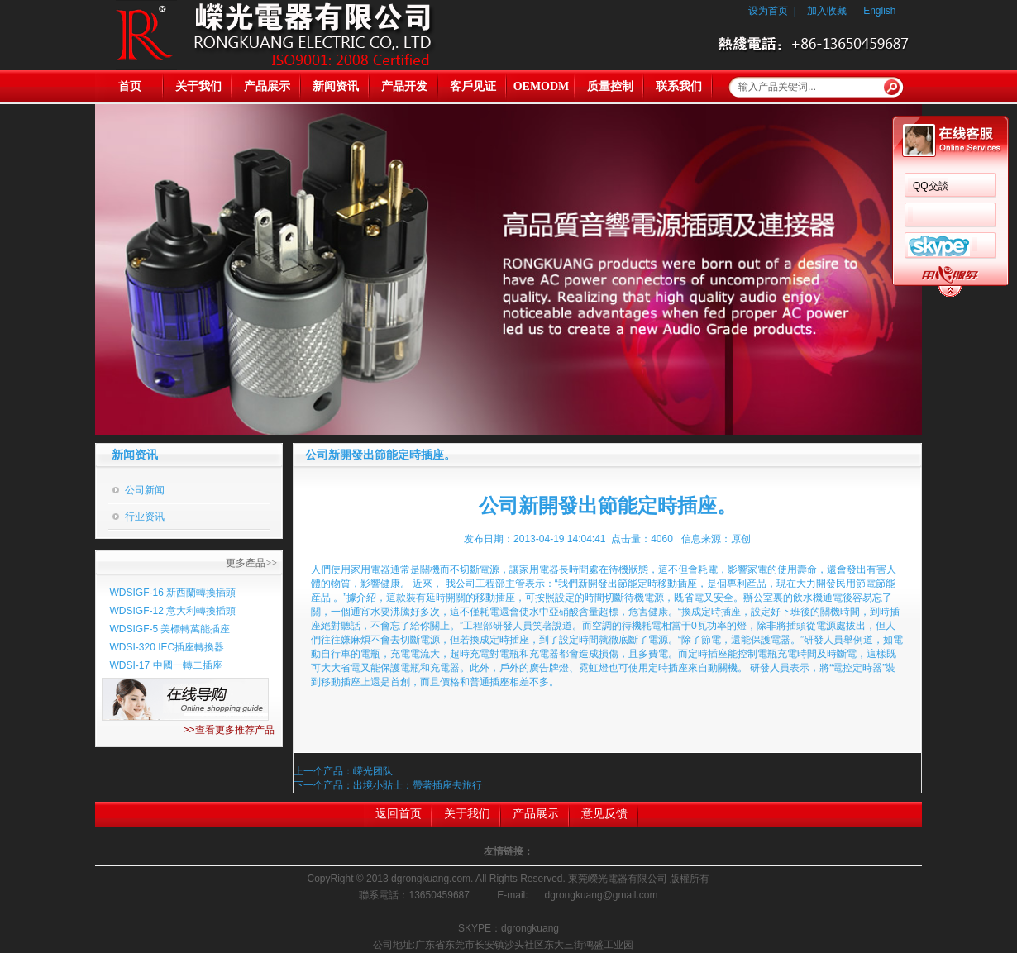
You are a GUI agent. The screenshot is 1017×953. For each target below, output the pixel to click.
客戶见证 (473, 86)
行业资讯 (145, 516)
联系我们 (679, 86)
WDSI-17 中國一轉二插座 (166, 665)
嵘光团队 (373, 771)
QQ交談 (930, 186)
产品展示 (267, 86)
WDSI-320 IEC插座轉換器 (167, 647)
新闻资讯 (336, 86)
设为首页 (768, 11)
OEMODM (541, 86)
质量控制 (610, 86)
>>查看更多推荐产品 (228, 730)
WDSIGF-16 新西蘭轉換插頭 (173, 592)
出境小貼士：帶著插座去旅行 (417, 785)
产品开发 (404, 86)
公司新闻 (145, 490)
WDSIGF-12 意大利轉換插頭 (173, 611)
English (879, 11)
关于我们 (198, 86)
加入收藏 (827, 11)
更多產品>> (251, 563)
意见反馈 (604, 814)
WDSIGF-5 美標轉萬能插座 (170, 629)
